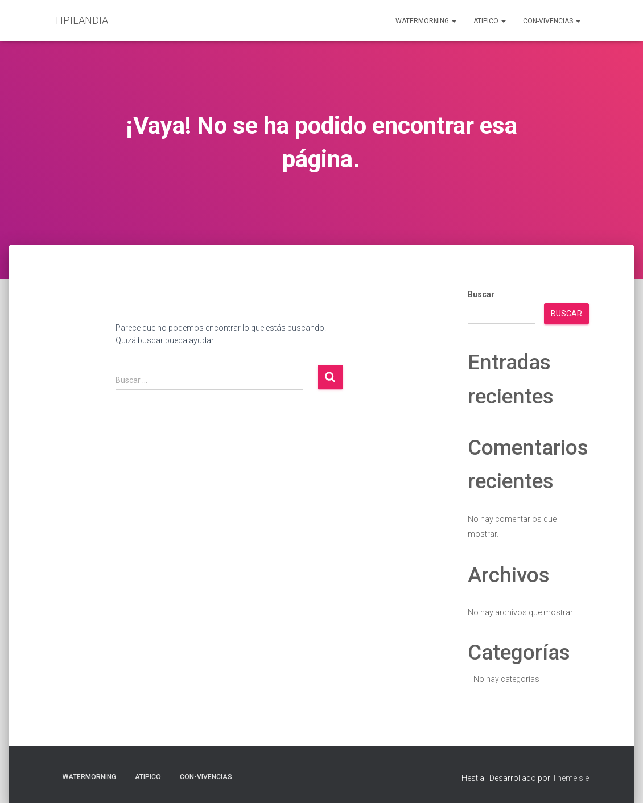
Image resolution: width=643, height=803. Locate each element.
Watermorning (425, 21)
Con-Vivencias (551, 21)
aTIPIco (489, 21)
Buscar (481, 294)
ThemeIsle (570, 778)
